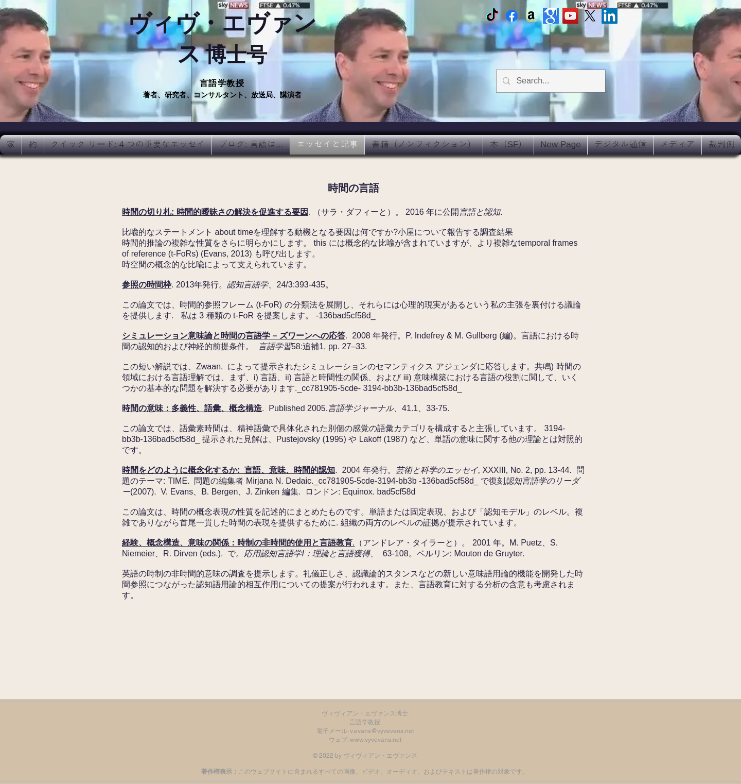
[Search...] (550, 81)
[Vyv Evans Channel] (570, 16)
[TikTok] (492, 16)
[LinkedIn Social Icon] (609, 16)
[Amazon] (531, 16)
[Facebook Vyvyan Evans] (512, 16)
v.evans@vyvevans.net (382, 731)
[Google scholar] (551, 16)
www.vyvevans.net (375, 739)
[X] (590, 16)
